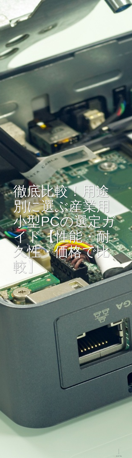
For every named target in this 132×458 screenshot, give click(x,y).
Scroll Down (66, 450)
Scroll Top (119, 456)
